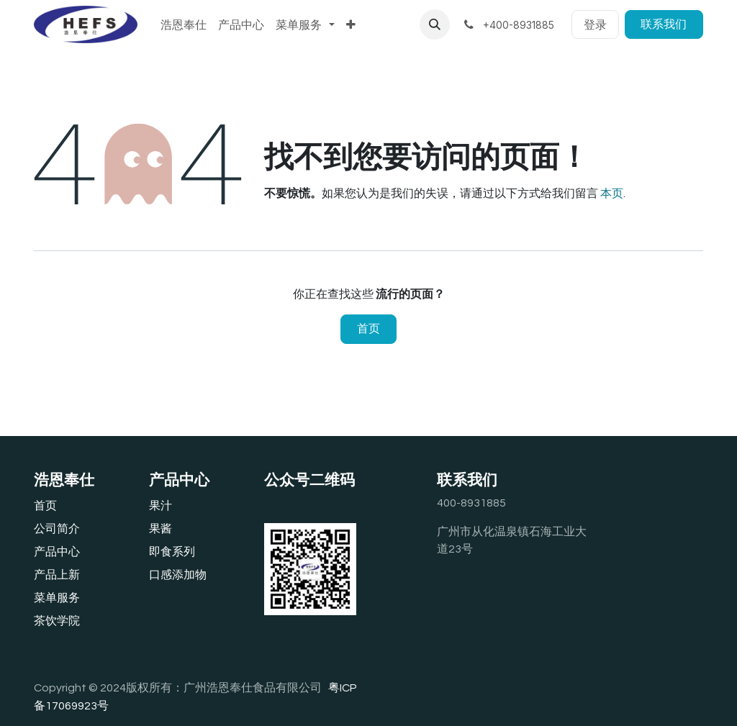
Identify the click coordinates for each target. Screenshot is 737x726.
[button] (435, 24)
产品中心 (57, 552)
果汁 (160, 506)
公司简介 (57, 529)
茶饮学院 (57, 621)
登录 (595, 24)
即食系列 (172, 552)
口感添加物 (178, 575)
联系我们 (664, 24)
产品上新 (57, 575)
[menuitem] (183, 24)
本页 (611, 193)
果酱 (160, 529)
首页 (368, 329)
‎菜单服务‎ (57, 598)
